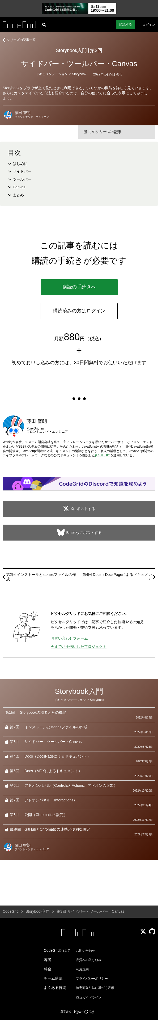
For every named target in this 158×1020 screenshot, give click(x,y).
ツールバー (22, 179)
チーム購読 (53, 978)
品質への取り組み (88, 960)
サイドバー (22, 171)
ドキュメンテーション (52, 74)
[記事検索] (44, 24)
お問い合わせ (85, 951)
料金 (47, 969)
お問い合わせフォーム (69, 638)
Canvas (19, 187)
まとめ (18, 195)
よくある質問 (55, 987)
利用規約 (82, 969)
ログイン (148, 25)
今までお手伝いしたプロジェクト (78, 646)
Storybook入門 (71, 50)
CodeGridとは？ (57, 950)
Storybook (79, 74)
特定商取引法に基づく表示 (95, 988)
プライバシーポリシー (92, 978)
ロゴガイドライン (88, 997)
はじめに (20, 164)
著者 (47, 960)
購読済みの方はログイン (79, 310)
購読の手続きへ (79, 287)
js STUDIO (102, 455)
